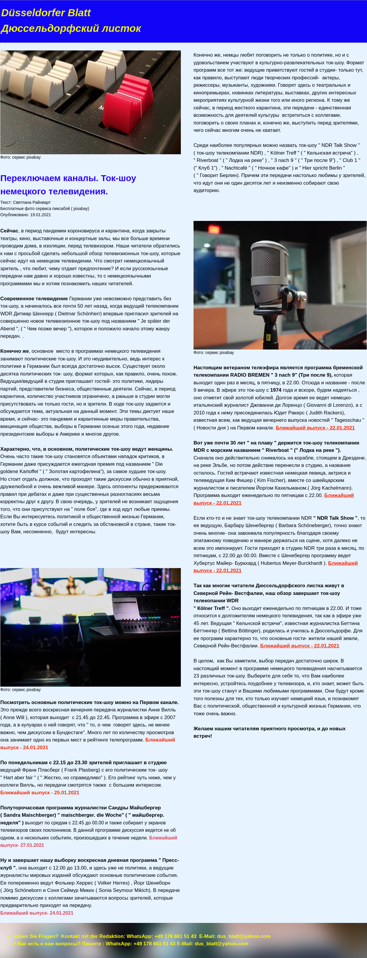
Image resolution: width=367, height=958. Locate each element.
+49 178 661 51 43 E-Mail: (186, 936)
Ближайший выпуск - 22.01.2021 (315, 428)
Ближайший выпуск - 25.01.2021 (39, 792)
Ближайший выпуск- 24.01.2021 (36, 913)
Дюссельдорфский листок (71, 28)
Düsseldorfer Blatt (46, 12)
